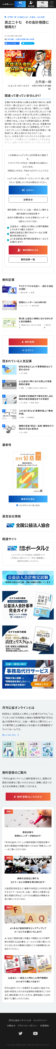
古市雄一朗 (11, 17)
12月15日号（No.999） (25, 39)
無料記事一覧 (28, 259)
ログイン (20, 6)
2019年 (10, 39)
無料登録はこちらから (29, 796)
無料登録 (31, 6)
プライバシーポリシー (28, 1025)
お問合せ (42, 6)
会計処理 (41, 17)
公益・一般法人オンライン (14, 4)
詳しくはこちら (10, 734)
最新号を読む (28, 498)
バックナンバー (40, 1020)
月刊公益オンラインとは (20, 1020)
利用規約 (44, 1025)
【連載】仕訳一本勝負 (26, 17)
